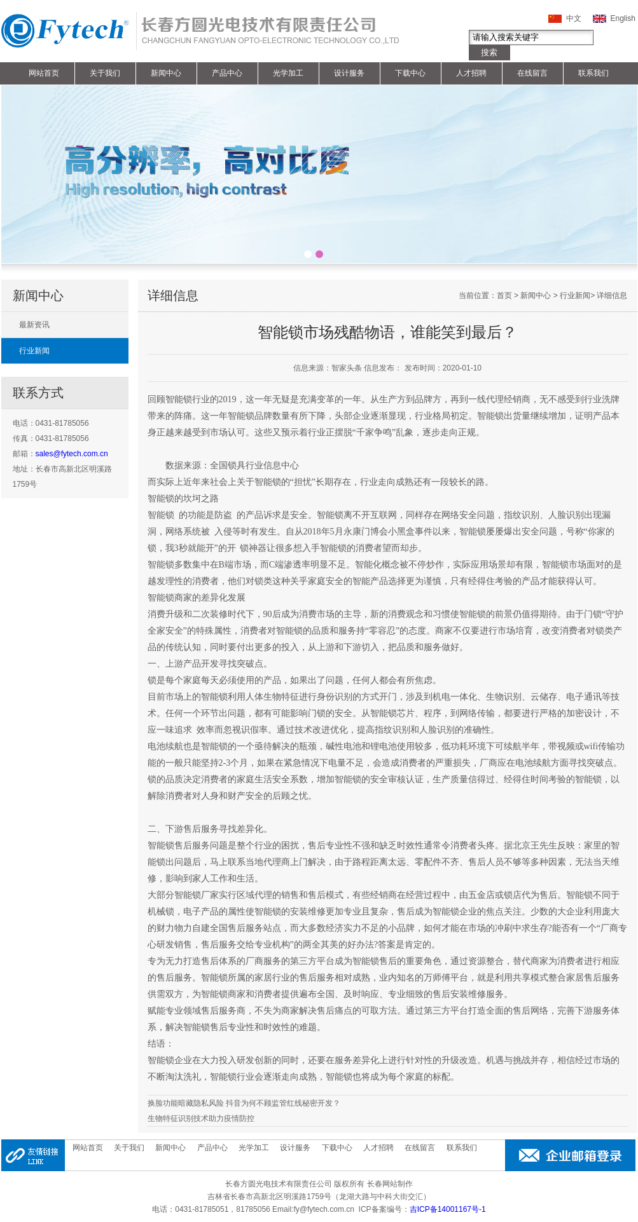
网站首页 (44, 73)
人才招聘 (471, 73)
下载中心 (410, 73)
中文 (573, 18)
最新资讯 (34, 324)
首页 (504, 295)
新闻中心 (166, 73)
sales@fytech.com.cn (72, 453)
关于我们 (105, 73)
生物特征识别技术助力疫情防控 (201, 1118)
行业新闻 (34, 350)
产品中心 (227, 73)
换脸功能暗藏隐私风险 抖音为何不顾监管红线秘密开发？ (244, 1103)
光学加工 (288, 73)
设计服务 (349, 73)
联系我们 (593, 73)
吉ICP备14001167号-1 (448, 1209)
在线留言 (532, 73)
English (623, 18)
